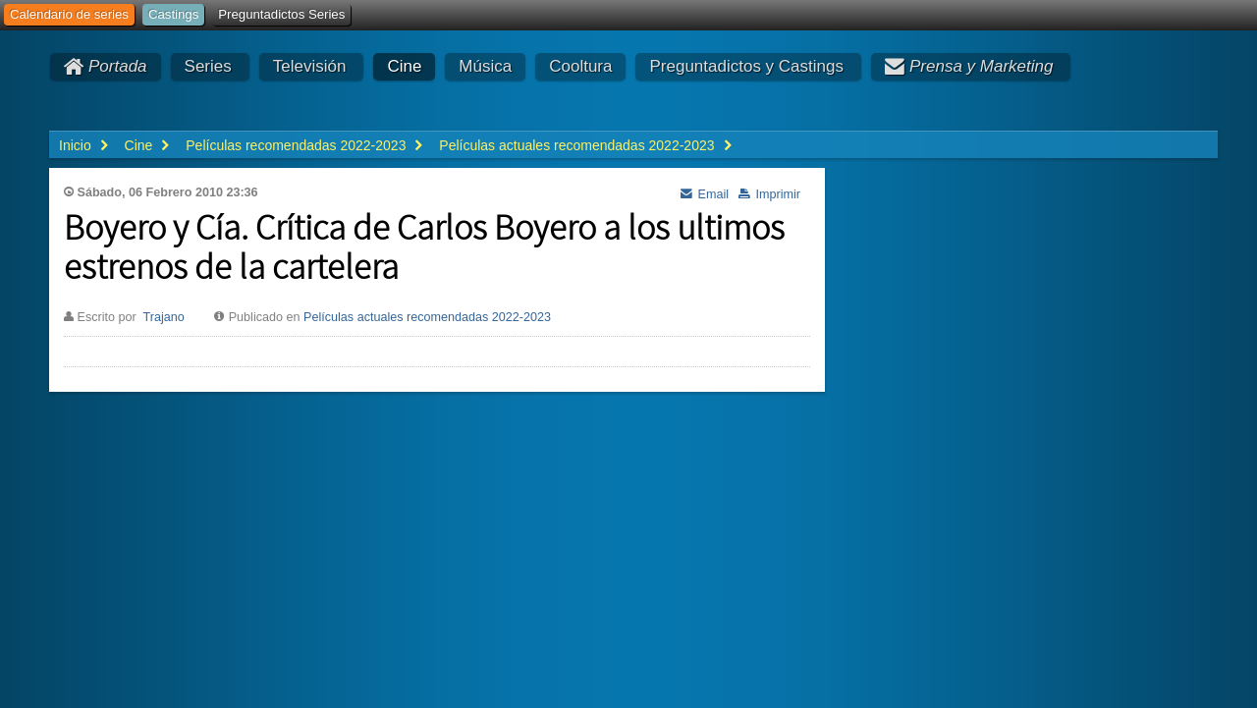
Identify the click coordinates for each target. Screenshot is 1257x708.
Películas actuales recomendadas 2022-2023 (427, 317)
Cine (404, 66)
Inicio (75, 145)
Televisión (310, 66)
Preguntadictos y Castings (746, 66)
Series (208, 66)
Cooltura (580, 66)
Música (485, 66)
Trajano (163, 317)
